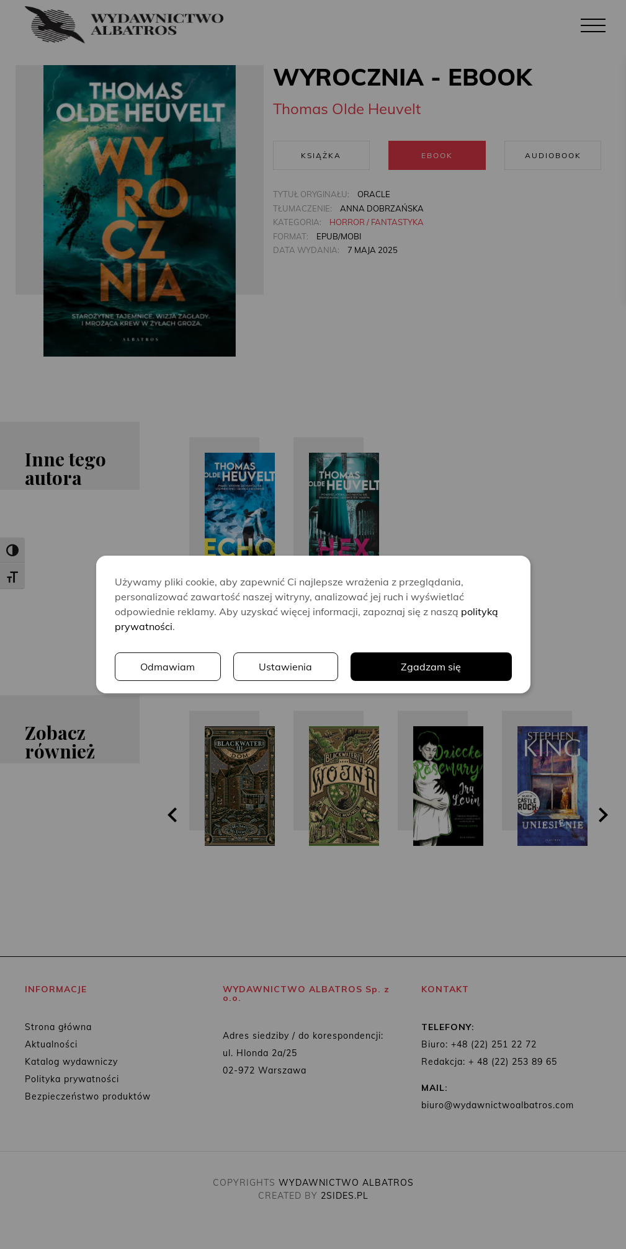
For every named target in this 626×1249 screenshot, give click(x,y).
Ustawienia (285, 666)
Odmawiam (167, 666)
